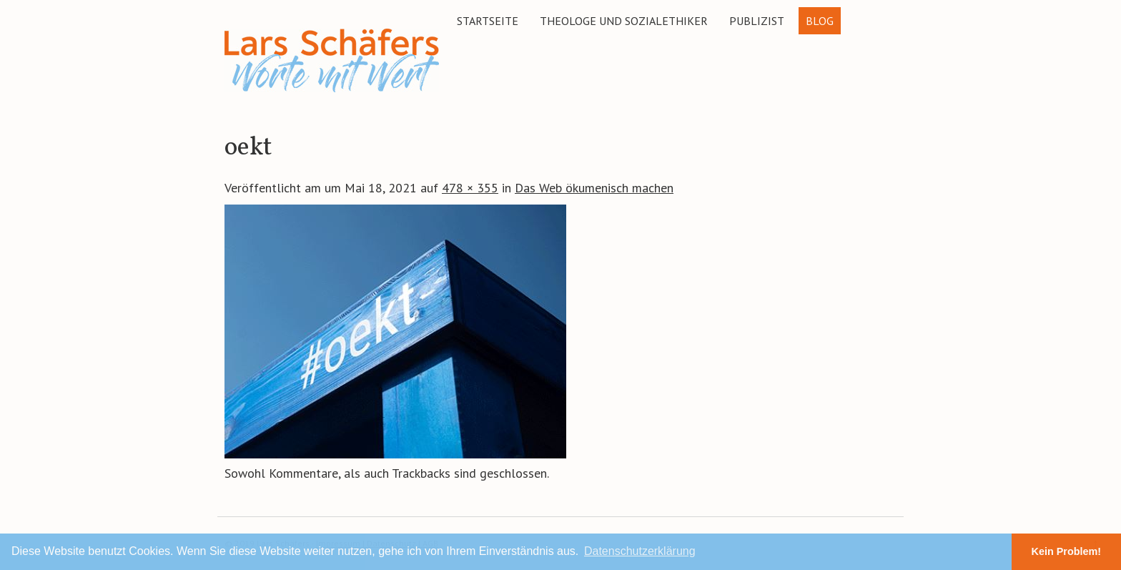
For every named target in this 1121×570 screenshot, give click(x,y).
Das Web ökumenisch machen (594, 188)
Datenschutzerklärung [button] (640, 551)
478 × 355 (470, 188)
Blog (820, 21)
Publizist (756, 21)
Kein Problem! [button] (1067, 551)
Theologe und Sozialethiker (624, 21)
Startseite (487, 21)
